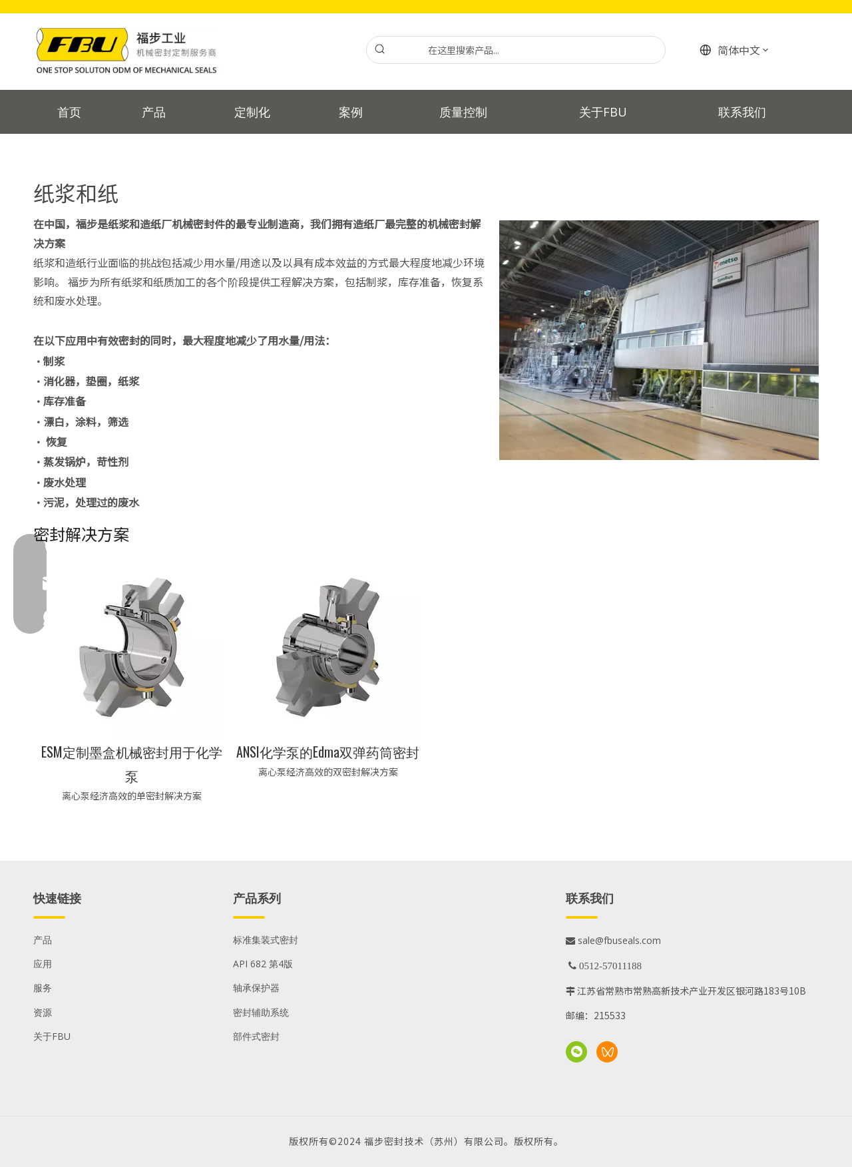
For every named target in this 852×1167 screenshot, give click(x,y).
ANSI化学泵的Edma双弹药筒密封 (327, 752)
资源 (42, 1012)
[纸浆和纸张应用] (659, 340)
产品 (42, 939)
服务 (42, 987)
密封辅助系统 (261, 1012)
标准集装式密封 (265, 939)
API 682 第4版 (263, 963)
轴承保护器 (256, 987)
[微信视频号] (607, 1051)
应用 (42, 963)
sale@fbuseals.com (613, 940)
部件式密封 (256, 1036)
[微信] (576, 1051)
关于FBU (52, 1036)
